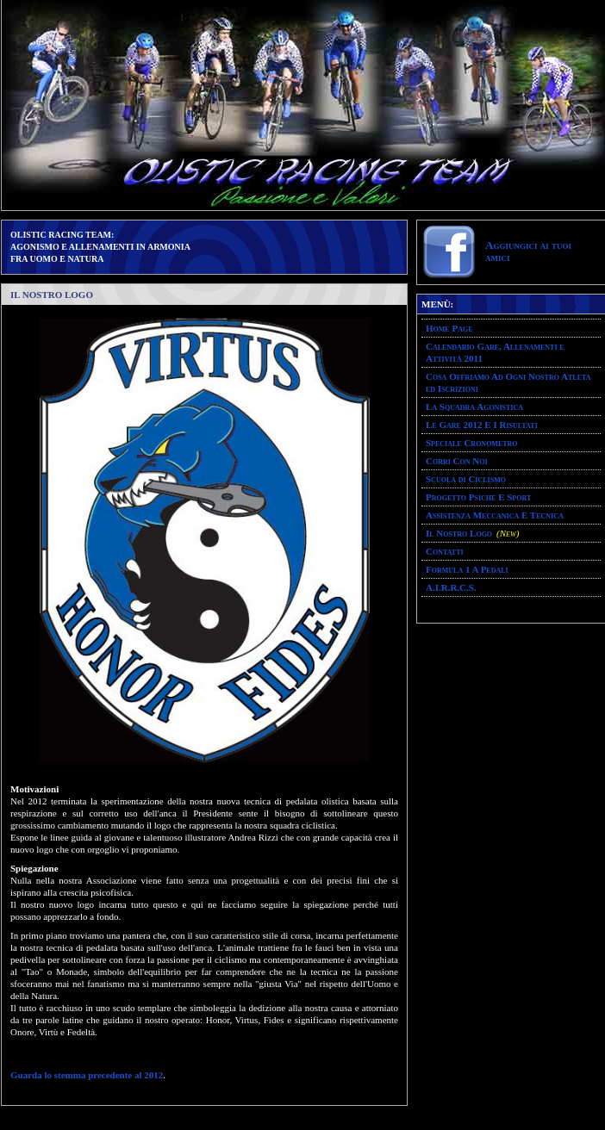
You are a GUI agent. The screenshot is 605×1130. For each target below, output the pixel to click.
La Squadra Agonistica (474, 406)
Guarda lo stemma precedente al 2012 (86, 1075)
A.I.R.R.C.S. (451, 587)
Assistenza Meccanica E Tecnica (495, 515)
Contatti (445, 551)
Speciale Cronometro (472, 443)
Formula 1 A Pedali (467, 569)
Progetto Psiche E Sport (478, 497)
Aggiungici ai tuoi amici (528, 251)
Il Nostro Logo (459, 533)
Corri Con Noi (457, 461)
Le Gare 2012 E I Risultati (482, 424)
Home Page (449, 328)
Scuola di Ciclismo (466, 479)
